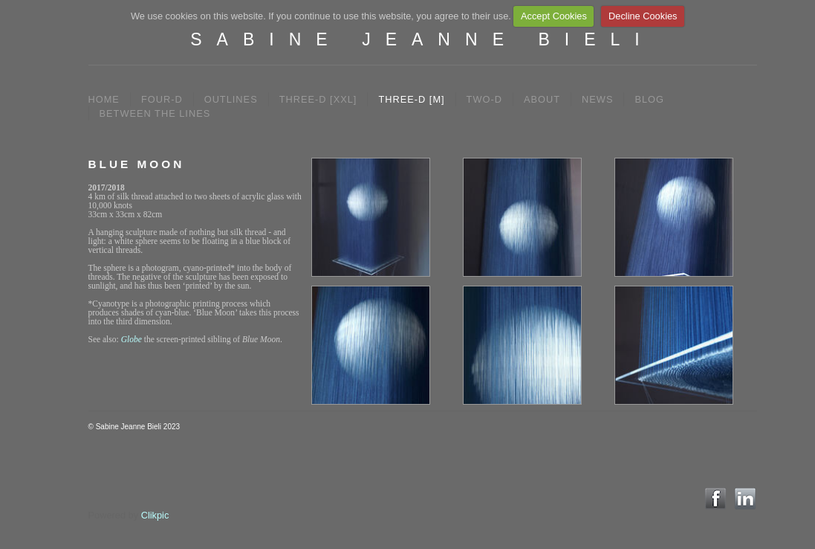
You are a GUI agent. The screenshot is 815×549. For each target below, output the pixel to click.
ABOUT (542, 99)
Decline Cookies (642, 16)
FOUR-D (162, 99)
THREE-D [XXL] (318, 99)
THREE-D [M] (411, 99)
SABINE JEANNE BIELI (422, 39)
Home (104, 99)
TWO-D (484, 99)
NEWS (597, 99)
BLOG (649, 99)
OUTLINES (231, 99)
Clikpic (155, 515)
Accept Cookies (554, 16)
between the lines (155, 113)
